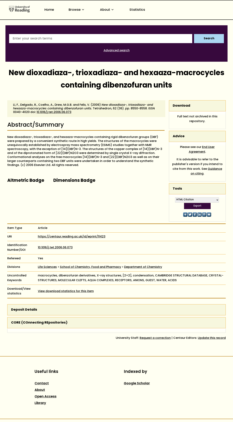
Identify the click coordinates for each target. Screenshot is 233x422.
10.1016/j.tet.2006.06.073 (54, 112)
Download (181, 106)
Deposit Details (24, 310)
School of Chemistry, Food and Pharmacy (90, 267)
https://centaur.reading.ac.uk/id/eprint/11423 (71, 236)
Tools (177, 189)
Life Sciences (47, 267)
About (107, 10)
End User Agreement (202, 149)
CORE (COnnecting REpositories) (39, 323)
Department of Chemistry (143, 267)
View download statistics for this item (66, 291)
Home (49, 10)
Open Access (45, 396)
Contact (42, 383)
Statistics (137, 10)
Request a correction (155, 338)
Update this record (212, 338)
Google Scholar (137, 383)
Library (40, 403)
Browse (77, 10)
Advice (179, 136)
